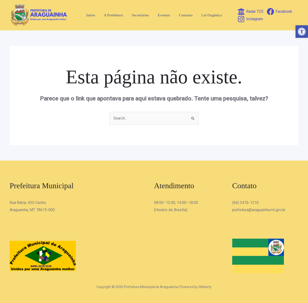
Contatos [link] (183, 15)
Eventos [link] (163, 15)
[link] (301, 31)
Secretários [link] (141, 15)
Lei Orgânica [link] (208, 15)
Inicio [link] (94, 15)
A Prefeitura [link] (115, 15)
